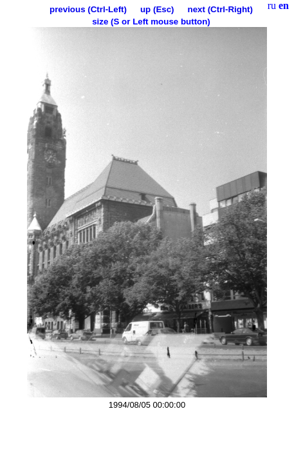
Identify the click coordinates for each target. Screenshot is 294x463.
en (284, 5)
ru (272, 5)
